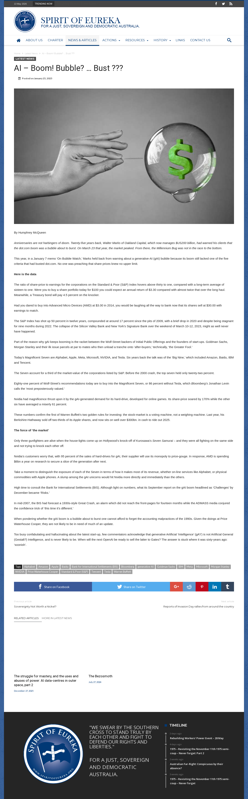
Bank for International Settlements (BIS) (95, 566)
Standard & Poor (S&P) (74, 571)
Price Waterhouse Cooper (43, 571)
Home (17, 53)
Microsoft (202, 566)
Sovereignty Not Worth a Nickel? (66, 603)
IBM (180, 566)
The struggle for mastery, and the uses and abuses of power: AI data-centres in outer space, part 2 (46, 680)
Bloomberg (127, 566)
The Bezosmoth (100, 676)
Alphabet (29, 566)
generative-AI (146, 566)
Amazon (43, 566)
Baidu (65, 566)
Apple (54, 566)
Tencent (96, 571)
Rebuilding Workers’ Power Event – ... (77, 3)
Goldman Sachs (166, 566)
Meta (190, 566)
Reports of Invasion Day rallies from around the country (182, 603)
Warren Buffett (122, 571)
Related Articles (26, 618)
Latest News (31, 53)
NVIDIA (19, 571)
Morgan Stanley (220, 566)
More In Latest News (57, 618)
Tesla (107, 571)
